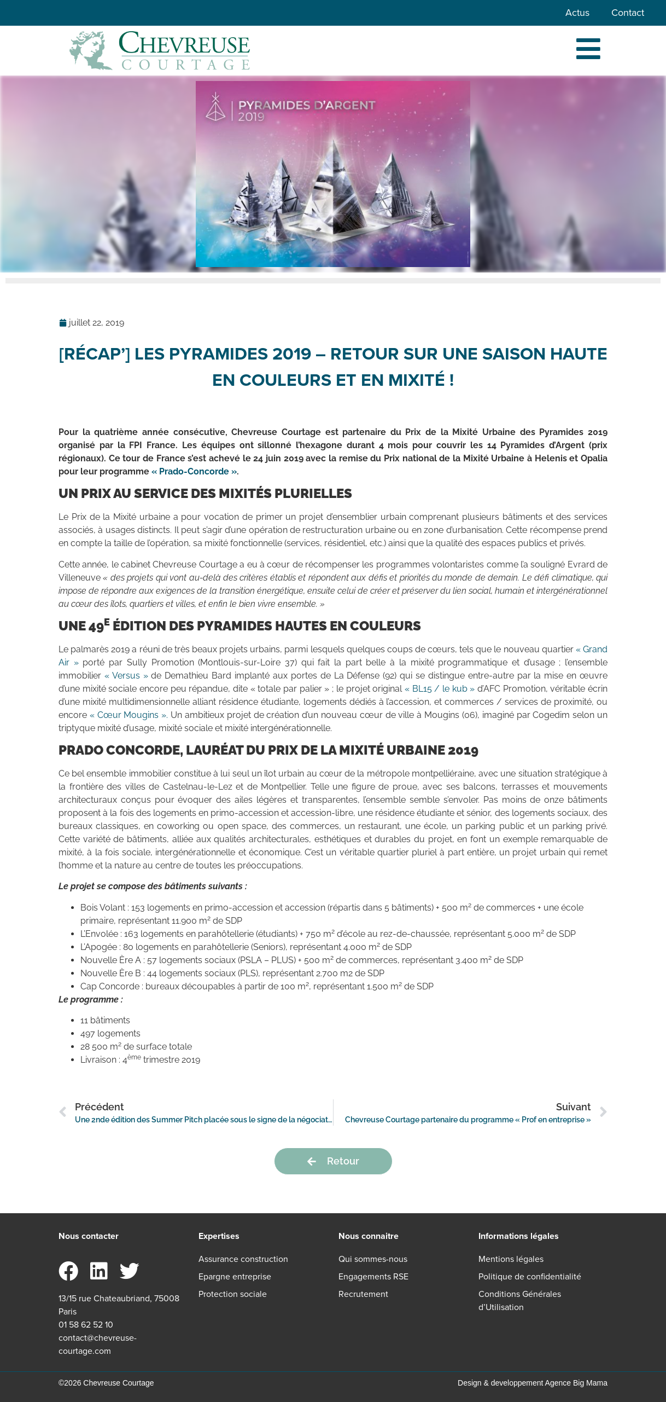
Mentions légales (511, 1259)
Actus (577, 12)
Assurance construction (243, 1259)
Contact (627, 12)
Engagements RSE (373, 1276)
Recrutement (363, 1294)
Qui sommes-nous (372, 1259)
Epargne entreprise (234, 1276)
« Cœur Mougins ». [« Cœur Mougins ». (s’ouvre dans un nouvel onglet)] (129, 715)
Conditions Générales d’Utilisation (519, 1300)
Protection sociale (232, 1294)
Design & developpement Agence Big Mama (532, 1382)
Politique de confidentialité (529, 1276)
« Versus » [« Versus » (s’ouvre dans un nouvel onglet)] (126, 675)
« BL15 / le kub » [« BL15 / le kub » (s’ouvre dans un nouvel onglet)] (440, 688)
